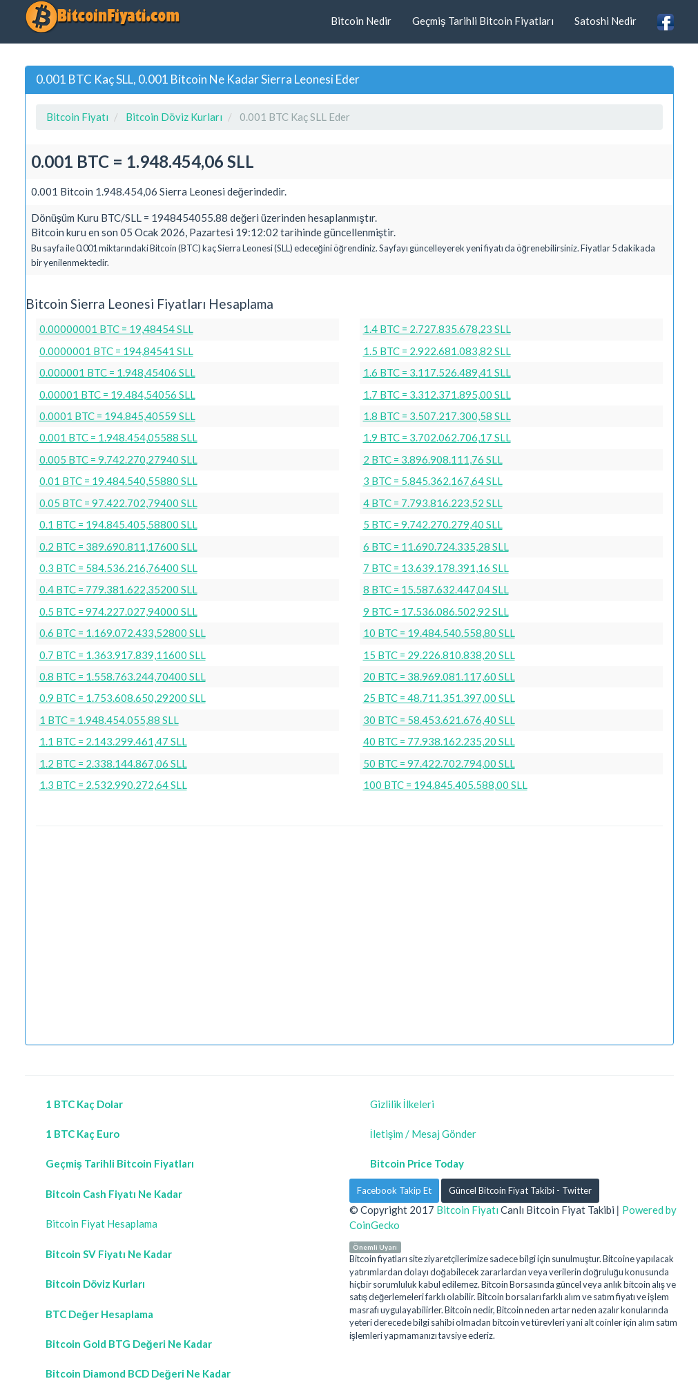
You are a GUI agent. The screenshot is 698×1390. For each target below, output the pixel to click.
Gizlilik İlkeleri (402, 1104)
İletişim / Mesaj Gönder (423, 1133)
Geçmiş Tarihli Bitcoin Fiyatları (483, 21)
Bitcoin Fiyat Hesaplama (101, 1223)
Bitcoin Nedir (361, 21)
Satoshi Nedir (605, 21)
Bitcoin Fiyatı (467, 1209)
